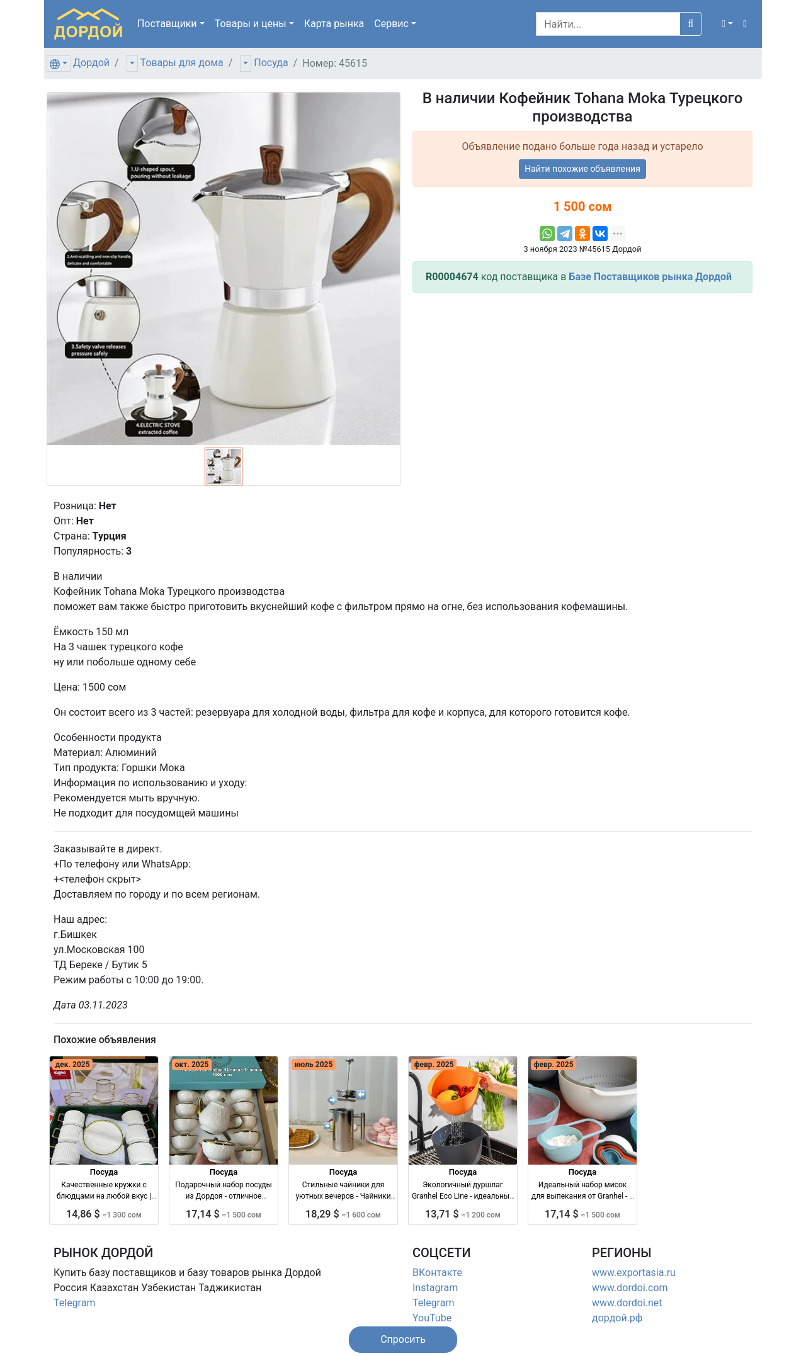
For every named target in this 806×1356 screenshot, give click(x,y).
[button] (727, 24)
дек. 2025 (72, 1064)
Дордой (91, 63)
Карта (334, 24)
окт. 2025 (192, 1064)
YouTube (431, 1318)
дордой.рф (617, 1318)
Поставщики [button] (167, 24)
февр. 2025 (434, 1064)
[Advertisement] (582, 391)
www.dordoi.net (627, 1303)
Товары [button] (251, 24)
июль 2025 (314, 1064)
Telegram (74, 1303)
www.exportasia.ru (634, 1273)
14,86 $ (104, 1214)
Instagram (435, 1288)
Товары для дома (182, 63)
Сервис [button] (391, 24)
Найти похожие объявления (582, 169)
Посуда (271, 63)
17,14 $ (223, 1214)
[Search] (608, 24)
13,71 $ (463, 1214)
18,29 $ (343, 1214)
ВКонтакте (437, 1273)
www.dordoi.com (630, 1288)
